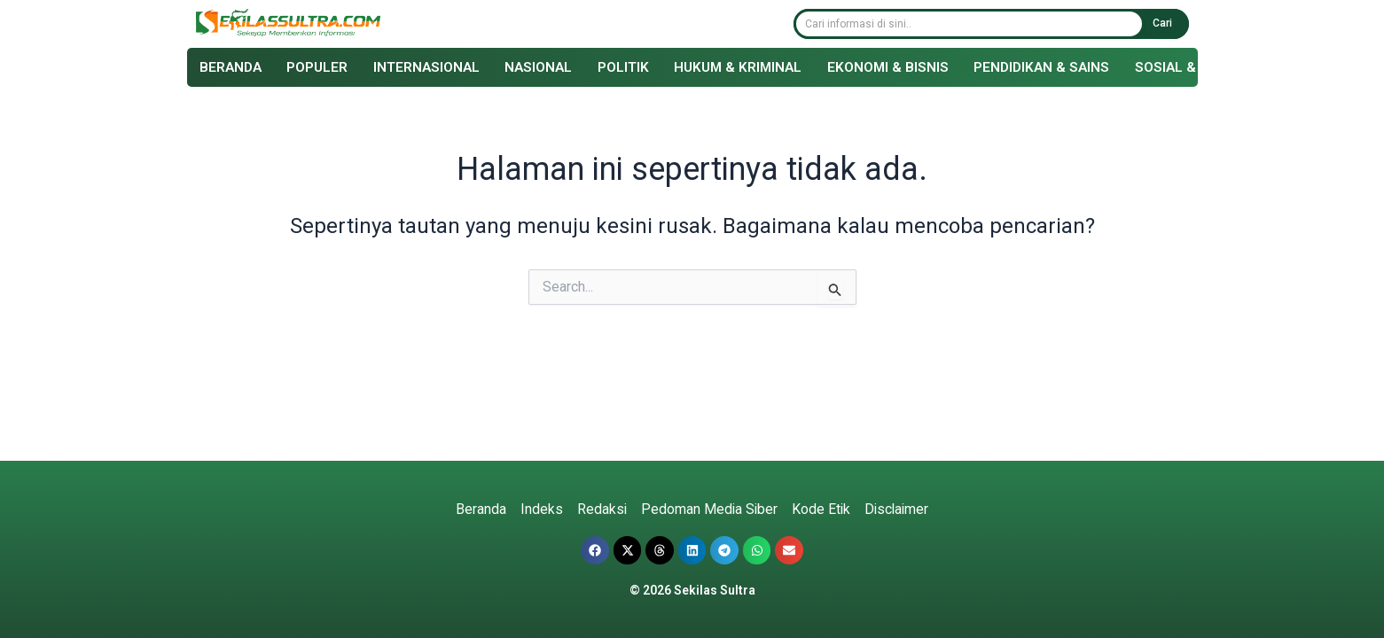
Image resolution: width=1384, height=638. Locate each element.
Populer (323, 69)
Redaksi (600, 509)
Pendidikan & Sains (1066, 69)
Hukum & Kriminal (755, 69)
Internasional (434, 69)
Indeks (539, 509)
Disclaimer (898, 509)
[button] (595, 550)
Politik (636, 69)
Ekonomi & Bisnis (909, 69)
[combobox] (968, 25)
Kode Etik (821, 509)
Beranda (232, 69)
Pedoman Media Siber (708, 509)
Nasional (549, 69)
